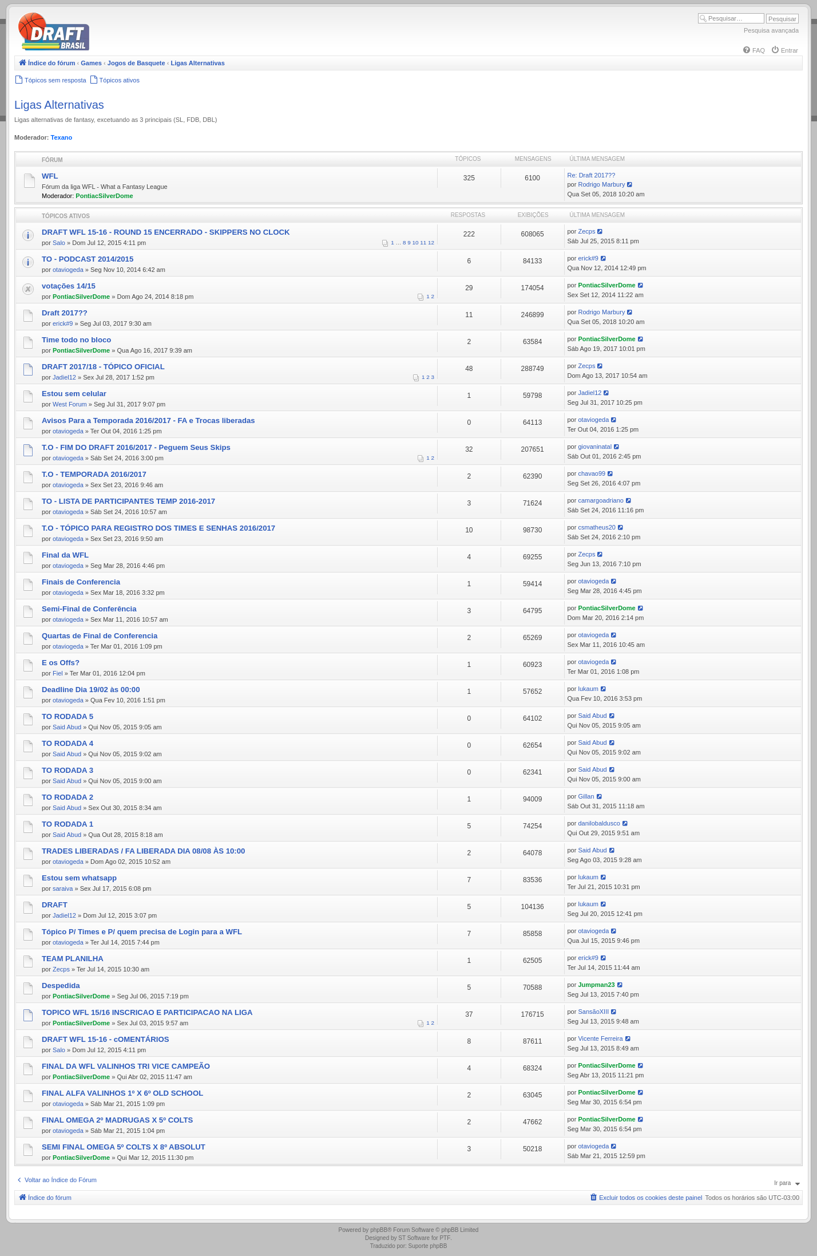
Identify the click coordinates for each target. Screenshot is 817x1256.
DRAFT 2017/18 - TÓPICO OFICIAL (103, 366)
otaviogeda (68, 269)
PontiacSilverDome (104, 195)
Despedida (61, 985)
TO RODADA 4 (67, 743)
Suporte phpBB (427, 1246)
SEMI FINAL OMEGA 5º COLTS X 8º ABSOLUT (123, 1147)
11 (423, 242)
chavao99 (591, 473)
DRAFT (55, 904)
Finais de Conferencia (81, 582)
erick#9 (588, 258)
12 (431, 242)
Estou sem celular (74, 393)
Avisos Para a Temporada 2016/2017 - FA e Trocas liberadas (148, 420)
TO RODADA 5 (67, 716)
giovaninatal (595, 446)
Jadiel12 (64, 377)
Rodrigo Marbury (601, 184)
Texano (62, 137)
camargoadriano (601, 500)
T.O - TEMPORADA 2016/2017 (94, 474)
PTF (444, 1238)
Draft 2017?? (65, 313)
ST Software (414, 1238)
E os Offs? (61, 662)
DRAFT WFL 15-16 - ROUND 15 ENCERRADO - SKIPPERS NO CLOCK (166, 232)
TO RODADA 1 (67, 824)
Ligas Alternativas (59, 104)
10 (416, 242)
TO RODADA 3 (67, 770)
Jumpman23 (596, 984)
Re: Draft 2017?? (592, 175)
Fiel (58, 673)
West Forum (70, 404)
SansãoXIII (593, 1011)
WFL (50, 176)
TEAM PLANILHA (73, 958)
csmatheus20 (596, 527)
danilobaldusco (599, 823)
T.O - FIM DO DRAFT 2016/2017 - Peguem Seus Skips (136, 447)
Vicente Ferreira (600, 1038)
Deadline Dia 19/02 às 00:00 (91, 689)
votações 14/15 (69, 286)
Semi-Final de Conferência (89, 609)
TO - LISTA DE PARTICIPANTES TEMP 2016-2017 (128, 501)
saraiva (63, 888)
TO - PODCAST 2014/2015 (87, 259)
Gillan (586, 796)
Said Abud (67, 727)
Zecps (586, 231)
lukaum (588, 688)
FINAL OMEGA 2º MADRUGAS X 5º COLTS (117, 1120)
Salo (59, 242)
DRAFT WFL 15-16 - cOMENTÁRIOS (105, 1039)
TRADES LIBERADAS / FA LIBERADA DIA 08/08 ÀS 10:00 (143, 851)
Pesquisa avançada (771, 30)
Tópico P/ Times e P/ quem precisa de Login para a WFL (142, 931)
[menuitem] (753, 50)
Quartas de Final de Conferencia (99, 635)
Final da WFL (65, 555)
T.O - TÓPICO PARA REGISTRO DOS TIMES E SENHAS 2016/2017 (158, 528)
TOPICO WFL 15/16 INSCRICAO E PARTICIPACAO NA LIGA (147, 1012)
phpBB (378, 1230)
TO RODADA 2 (67, 797)
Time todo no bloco (76, 339)
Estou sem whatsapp (79, 878)
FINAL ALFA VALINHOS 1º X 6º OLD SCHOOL (122, 1093)
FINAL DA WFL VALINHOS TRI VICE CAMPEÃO (126, 1066)
